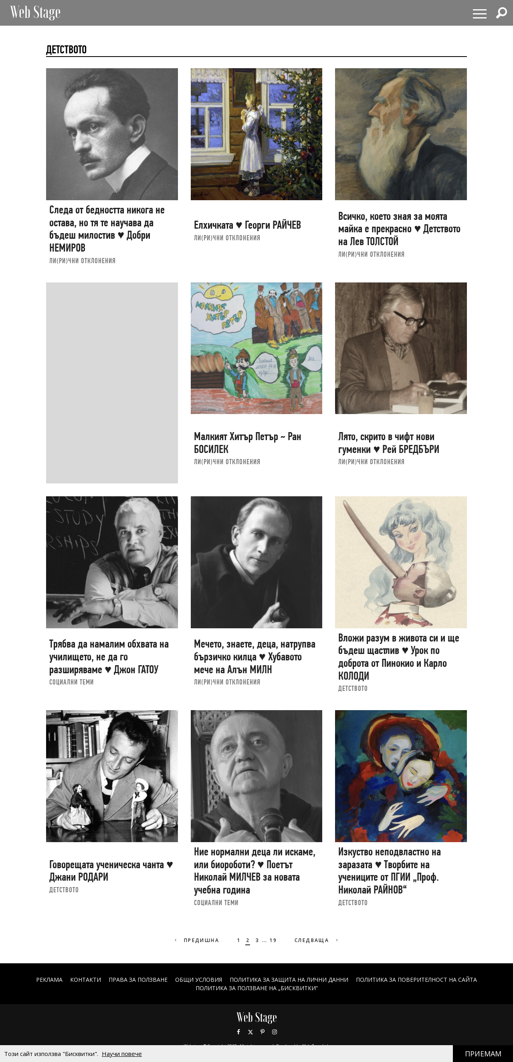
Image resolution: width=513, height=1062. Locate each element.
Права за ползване (138, 979)
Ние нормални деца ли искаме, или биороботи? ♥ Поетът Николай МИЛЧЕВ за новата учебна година (254, 870)
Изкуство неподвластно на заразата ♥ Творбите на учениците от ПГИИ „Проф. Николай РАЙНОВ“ (389, 870)
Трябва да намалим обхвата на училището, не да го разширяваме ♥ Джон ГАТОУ (109, 656)
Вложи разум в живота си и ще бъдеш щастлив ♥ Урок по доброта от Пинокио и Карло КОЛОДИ (398, 656)
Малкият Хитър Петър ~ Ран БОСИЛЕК (247, 443)
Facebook (238, 1032)
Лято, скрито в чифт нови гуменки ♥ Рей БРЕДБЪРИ (388, 443)
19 (273, 940)
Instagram (275, 1032)
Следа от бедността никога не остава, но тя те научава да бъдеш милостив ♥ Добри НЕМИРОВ (107, 228)
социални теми (71, 682)
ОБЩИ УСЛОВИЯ (198, 979)
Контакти (85, 979)
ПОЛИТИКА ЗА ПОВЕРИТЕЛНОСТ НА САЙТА (416, 979)
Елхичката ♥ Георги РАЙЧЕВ (247, 224)
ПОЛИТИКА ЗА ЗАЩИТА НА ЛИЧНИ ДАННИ (289, 979)
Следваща (317, 940)
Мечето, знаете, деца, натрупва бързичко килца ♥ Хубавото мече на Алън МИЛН (254, 656)
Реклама (49, 979)
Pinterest (262, 1032)
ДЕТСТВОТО (353, 688)
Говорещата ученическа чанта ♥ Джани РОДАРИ (111, 871)
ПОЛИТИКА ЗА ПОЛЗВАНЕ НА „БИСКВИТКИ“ (257, 988)
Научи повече (122, 1054)
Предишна (196, 940)
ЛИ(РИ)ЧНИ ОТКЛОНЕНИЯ (82, 260)
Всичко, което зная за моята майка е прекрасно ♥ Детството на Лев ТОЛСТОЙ (399, 228)
